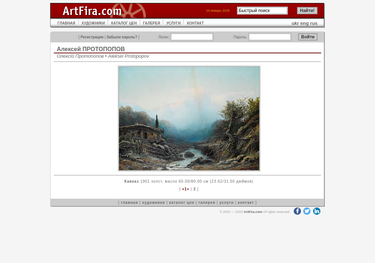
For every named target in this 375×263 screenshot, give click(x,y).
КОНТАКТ (195, 23)
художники (153, 203)
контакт (246, 203)
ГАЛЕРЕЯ (151, 23)
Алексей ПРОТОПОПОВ (91, 49)
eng (304, 23)
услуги (226, 203)
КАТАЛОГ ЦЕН (124, 23)
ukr (295, 23)
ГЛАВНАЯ (66, 23)
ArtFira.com (253, 212)
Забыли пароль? (122, 37)
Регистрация (92, 37)
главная (129, 203)
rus (314, 23)
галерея (206, 203)
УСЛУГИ (173, 23)
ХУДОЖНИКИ (93, 23)
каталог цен (181, 203)
